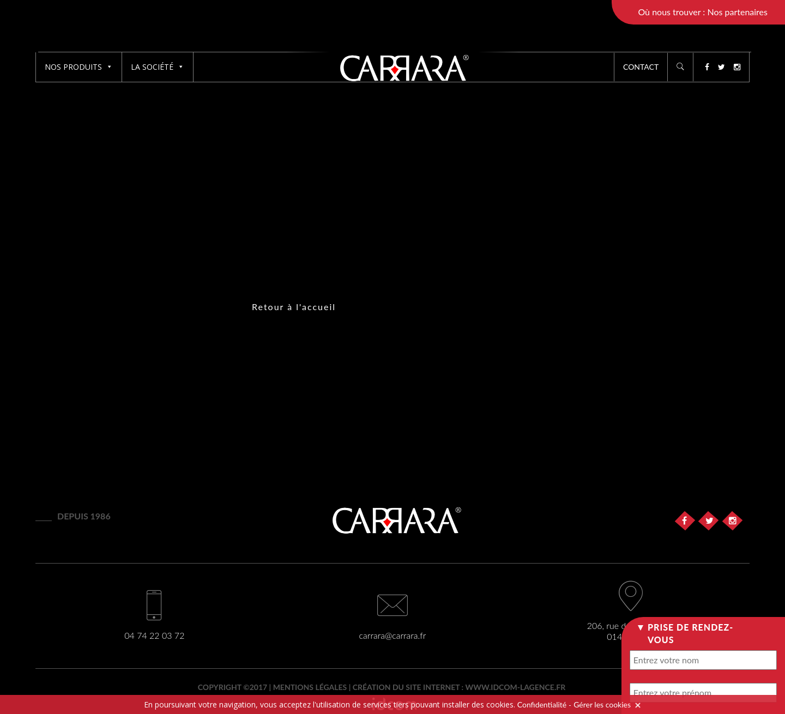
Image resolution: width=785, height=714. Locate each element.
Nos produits (79, 67)
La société (157, 67)
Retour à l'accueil (294, 306)
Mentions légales (310, 687)
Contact (641, 66)
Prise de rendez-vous (690, 633)
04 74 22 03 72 (154, 635)
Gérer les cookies (602, 704)
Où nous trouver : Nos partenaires (703, 12)
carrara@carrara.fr (392, 635)
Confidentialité (541, 704)
